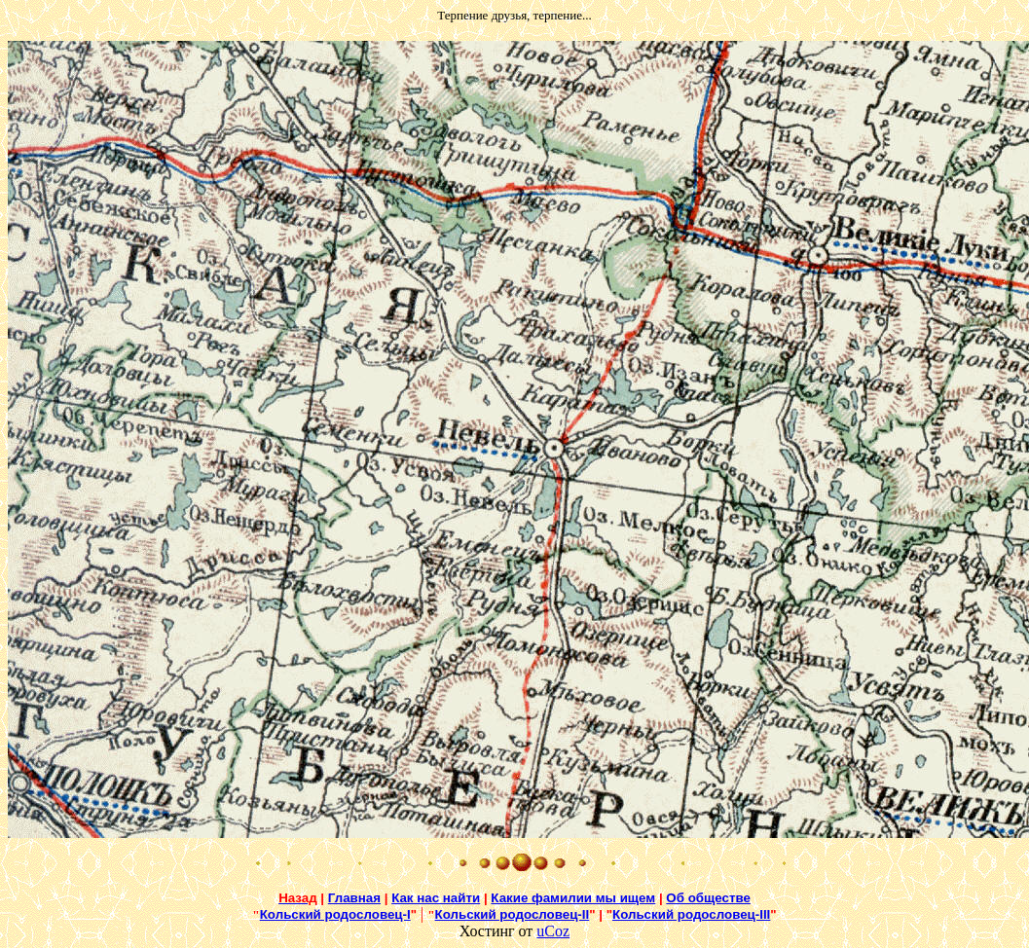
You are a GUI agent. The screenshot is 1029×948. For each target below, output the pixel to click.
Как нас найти (435, 898)
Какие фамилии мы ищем (573, 898)
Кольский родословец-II (512, 914)
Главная (354, 898)
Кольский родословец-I (335, 914)
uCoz (553, 931)
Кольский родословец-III (691, 914)
